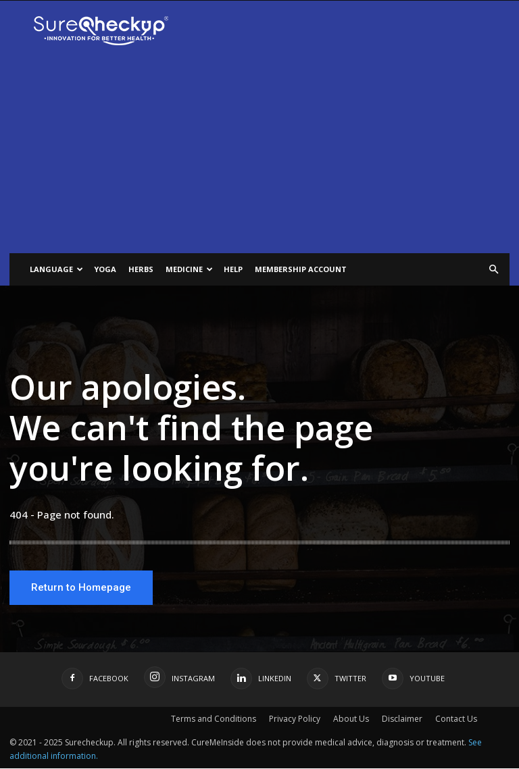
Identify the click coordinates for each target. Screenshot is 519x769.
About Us (351, 719)
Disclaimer (402, 719)
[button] (493, 269)
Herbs (140, 269)
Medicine (189, 269)
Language (56, 269)
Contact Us (456, 719)
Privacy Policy (294, 719)
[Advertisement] (259, 151)
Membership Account (301, 269)
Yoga (105, 269)
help (233, 269)
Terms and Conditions (213, 719)
